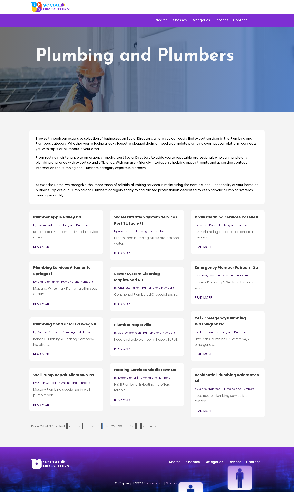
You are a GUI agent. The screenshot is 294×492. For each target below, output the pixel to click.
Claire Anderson (209, 389)
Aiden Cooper (46, 383)
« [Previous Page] (69, 426)
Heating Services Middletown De (145, 369)
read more (42, 247)
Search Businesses (171, 20)
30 (132, 426)
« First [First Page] (60, 426)
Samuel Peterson (48, 332)
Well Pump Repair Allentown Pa (63, 374)
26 (120, 426)
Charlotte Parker (48, 282)
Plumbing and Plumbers (73, 225)
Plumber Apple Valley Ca (57, 217)
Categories (200, 20)
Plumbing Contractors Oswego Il (64, 324)
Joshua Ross (207, 225)
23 (98, 426)
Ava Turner (125, 231)
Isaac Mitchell (127, 378)
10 (79, 426)
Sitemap (172, 483)
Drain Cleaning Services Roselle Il (226, 217)
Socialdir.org (153, 483)
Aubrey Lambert (209, 275)
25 (113, 426)
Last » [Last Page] (151, 426)
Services (221, 20)
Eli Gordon (206, 332)
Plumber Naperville (132, 324)
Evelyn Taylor (46, 225)
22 (92, 426)
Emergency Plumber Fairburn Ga (226, 267)
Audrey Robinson (129, 333)
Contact (240, 20)
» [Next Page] (143, 426)
